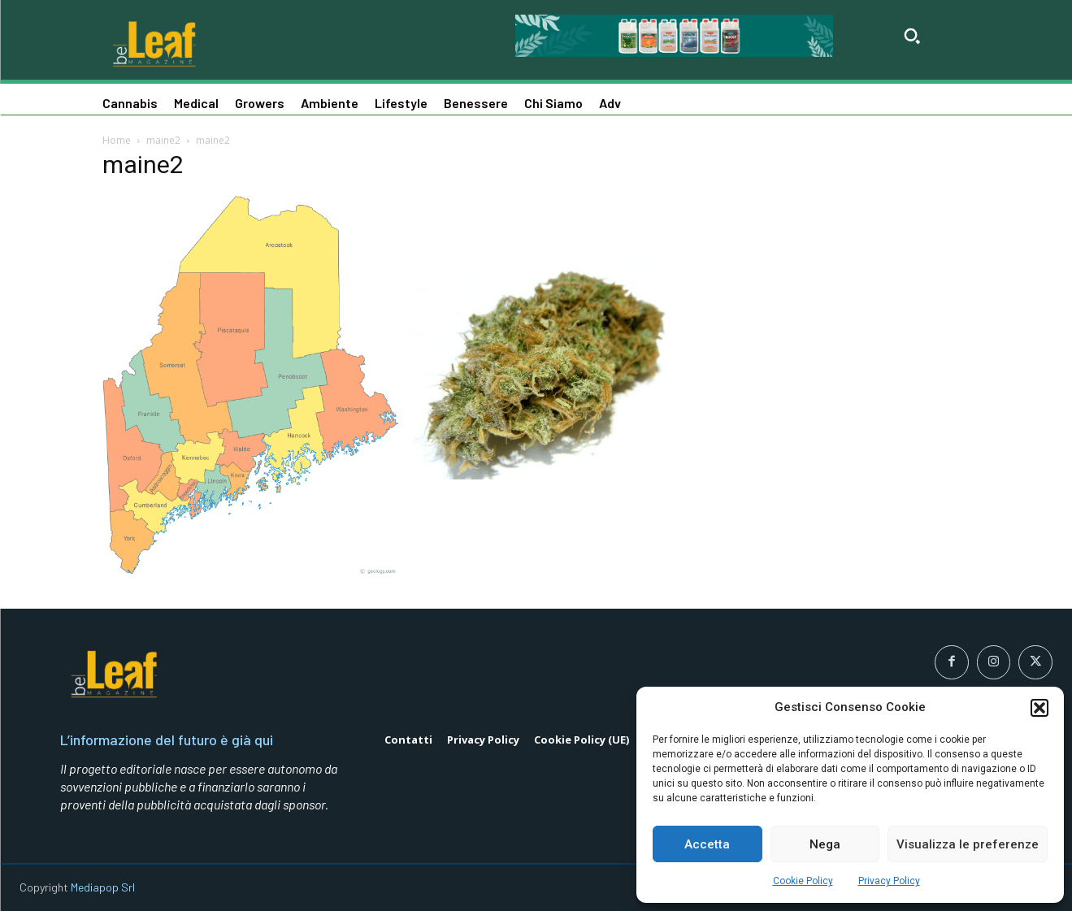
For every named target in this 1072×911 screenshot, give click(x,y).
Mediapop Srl (103, 887)
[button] (1039, 708)
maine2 (163, 140)
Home (116, 140)
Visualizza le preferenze (967, 844)
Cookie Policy (803, 881)
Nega (824, 844)
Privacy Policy (889, 881)
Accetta (707, 844)
